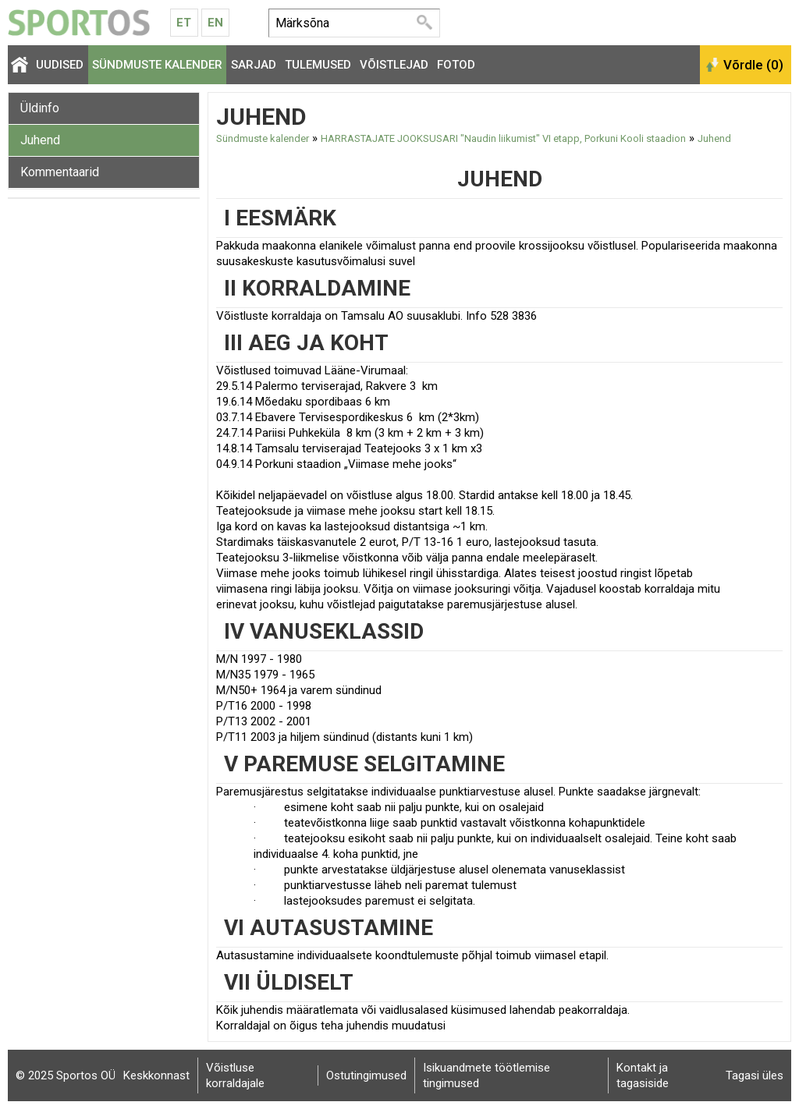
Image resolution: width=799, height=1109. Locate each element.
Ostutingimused (366, 1075)
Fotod (456, 65)
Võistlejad (394, 65)
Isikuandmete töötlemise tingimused (486, 1075)
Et (183, 23)
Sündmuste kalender (157, 65)
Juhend (40, 140)
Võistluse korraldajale (235, 1075)
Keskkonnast (156, 1075)
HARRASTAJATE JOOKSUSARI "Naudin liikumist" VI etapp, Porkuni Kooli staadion (503, 138)
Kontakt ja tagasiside (642, 1075)
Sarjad (253, 65)
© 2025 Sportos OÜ (65, 1075)
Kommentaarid (59, 172)
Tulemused (318, 65)
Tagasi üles (754, 1075)
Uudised (59, 65)
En (215, 23)
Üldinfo (39, 108)
